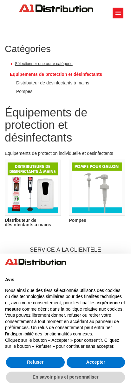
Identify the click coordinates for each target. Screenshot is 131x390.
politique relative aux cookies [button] (94, 309)
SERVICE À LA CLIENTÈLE (65, 250)
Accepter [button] (95, 362)
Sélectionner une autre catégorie (44, 64)
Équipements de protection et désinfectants (56, 74)
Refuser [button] (35, 362)
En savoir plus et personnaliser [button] (66, 377)
